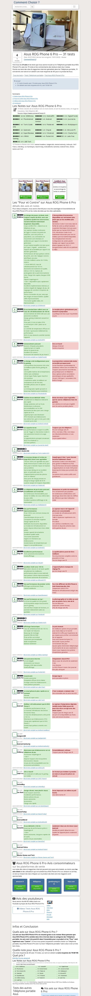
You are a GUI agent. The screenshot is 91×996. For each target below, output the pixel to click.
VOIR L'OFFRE (25, 196)
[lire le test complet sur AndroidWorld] (35, 822)
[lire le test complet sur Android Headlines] (37, 730)
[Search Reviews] (22, 6)
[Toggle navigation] (74, 7)
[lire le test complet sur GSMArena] (34, 305)
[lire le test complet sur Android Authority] (36, 746)
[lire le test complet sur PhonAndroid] (35, 393)
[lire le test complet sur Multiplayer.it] (35, 505)
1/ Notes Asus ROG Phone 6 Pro (23, 96)
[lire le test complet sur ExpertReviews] (35, 595)
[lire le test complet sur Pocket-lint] (34, 672)
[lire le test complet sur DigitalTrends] (35, 357)
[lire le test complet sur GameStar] (34, 841)
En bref (18, 81)
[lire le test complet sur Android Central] (36, 424)
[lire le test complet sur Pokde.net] (34, 485)
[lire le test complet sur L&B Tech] (34, 700)
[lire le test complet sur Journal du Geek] (36, 445)
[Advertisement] (46, 163)
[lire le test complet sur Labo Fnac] (34, 687)
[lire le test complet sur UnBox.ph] (34, 768)
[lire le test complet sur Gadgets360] (35, 738)
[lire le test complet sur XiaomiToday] (35, 814)
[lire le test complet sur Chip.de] (33, 563)
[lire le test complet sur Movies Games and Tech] (39, 857)
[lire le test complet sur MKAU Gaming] (36, 655)
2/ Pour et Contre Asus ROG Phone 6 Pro (25, 98)
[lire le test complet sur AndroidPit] (34, 340)
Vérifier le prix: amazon (21, 958)
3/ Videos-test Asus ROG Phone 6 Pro (24, 101)
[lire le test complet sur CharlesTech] (35, 622)
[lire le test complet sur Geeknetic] (34, 548)
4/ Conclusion (17, 103)
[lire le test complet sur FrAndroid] (34, 614)
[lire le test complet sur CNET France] (35, 778)
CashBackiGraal (60, 196)
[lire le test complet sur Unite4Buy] (34, 786)
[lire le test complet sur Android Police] (35, 849)
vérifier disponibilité (20, 887)
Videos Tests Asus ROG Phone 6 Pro (28, 910)
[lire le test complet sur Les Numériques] (36, 806)
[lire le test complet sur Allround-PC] (35, 580)
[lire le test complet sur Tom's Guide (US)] (36, 453)
